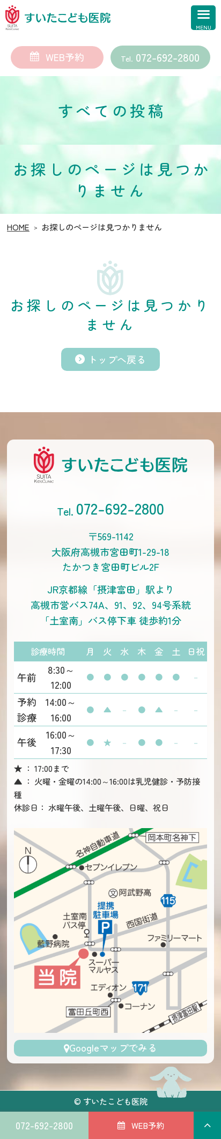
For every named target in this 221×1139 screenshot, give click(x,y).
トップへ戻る (117, 359)
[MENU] (198, 23)
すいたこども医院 (115, 1101)
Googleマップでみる (113, 1047)
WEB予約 (65, 57)
